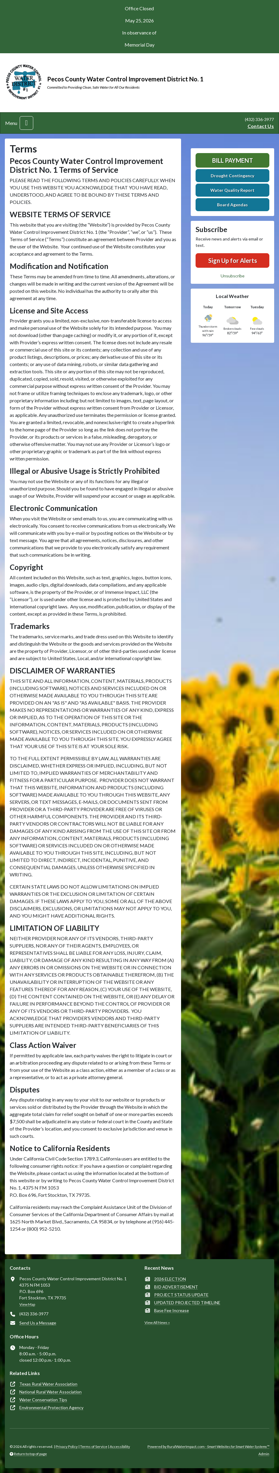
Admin (263, 1454)
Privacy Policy (67, 1446)
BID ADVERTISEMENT (176, 1286)
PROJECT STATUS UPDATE (181, 1294)
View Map (27, 1304)
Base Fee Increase (171, 1310)
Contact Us (261, 126)
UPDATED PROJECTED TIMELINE (187, 1302)
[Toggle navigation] (26, 123)
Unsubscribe (233, 275)
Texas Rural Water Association (48, 1383)
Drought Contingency (232, 175)
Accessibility (120, 1446)
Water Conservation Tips (43, 1399)
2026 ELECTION (170, 1279)
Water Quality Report (232, 190)
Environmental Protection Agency (51, 1407)
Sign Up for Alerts (232, 260)
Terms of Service (93, 1446)
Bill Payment (232, 160)
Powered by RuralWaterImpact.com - (208, 1446)
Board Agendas (232, 204)
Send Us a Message (37, 1322)
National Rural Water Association (50, 1391)
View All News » (157, 1322)
